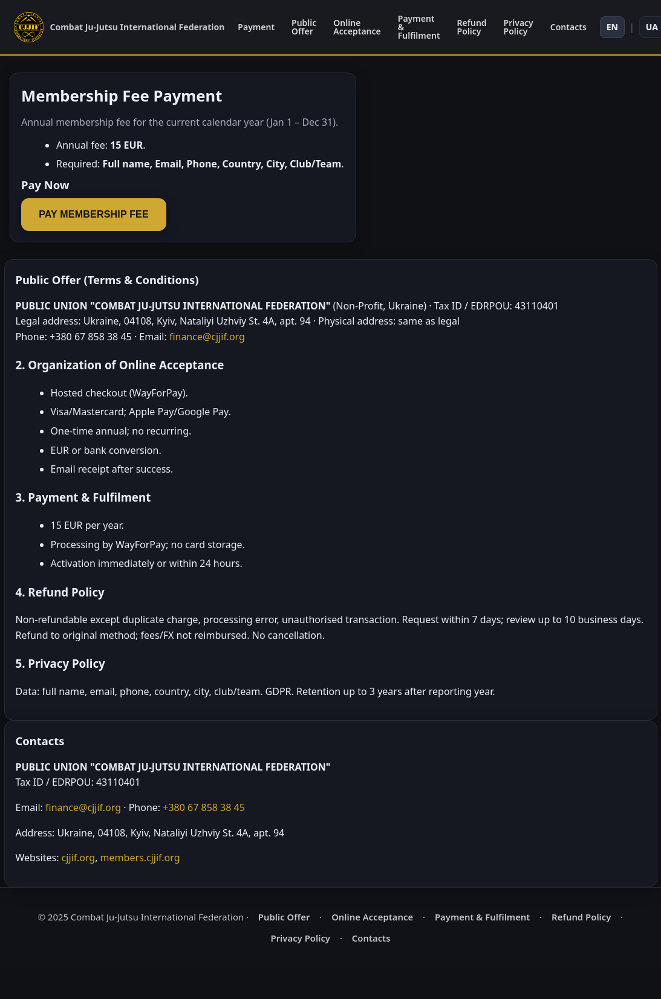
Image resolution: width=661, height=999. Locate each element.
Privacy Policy (518, 27)
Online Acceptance (356, 27)
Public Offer (303, 27)
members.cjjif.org (140, 857)
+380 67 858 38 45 (204, 807)
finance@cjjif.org (207, 336)
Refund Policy (472, 27)
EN (612, 27)
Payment (256, 27)
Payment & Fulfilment (419, 27)
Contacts (568, 27)
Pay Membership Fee (94, 214)
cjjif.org (79, 857)
